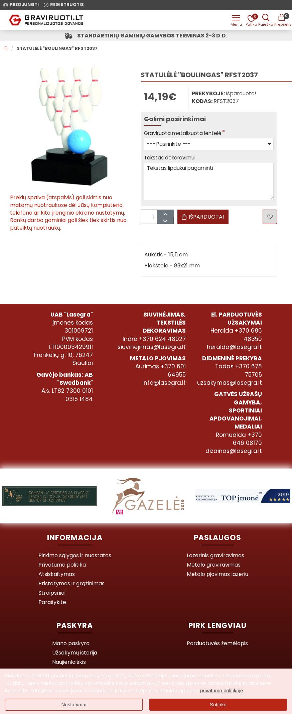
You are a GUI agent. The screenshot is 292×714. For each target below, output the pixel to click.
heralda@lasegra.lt (234, 347)
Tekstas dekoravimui (171, 159)
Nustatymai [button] (73, 704)
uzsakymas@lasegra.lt (229, 383)
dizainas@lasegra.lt (233, 451)
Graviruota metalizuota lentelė (184, 134)
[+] (167, 216)
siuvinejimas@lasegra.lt (152, 347)
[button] (203, 219)
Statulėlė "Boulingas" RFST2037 (57, 49)
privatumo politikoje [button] (221, 690)
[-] (167, 223)
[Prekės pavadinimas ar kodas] (265, 20)
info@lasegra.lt (164, 383)
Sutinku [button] (218, 704)
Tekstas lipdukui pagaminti (209, 183)
